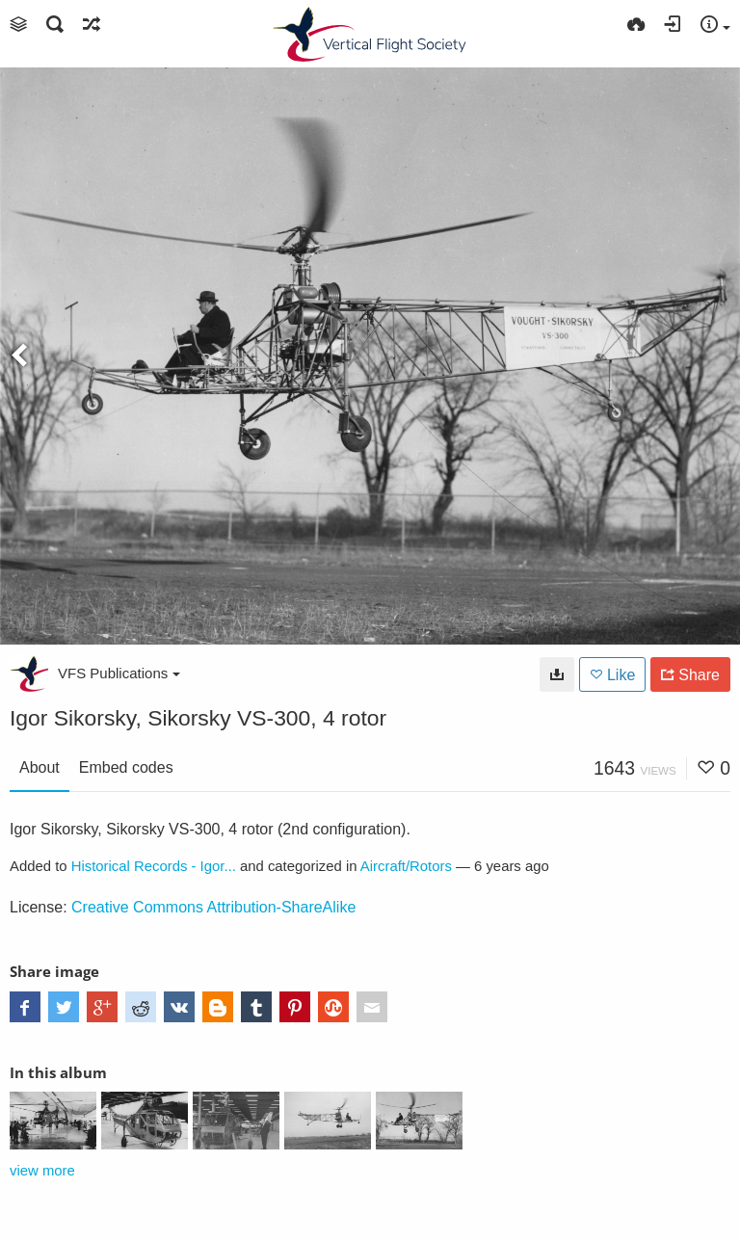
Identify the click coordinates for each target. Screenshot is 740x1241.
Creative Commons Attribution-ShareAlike (213, 907)
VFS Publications (119, 673)
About (39, 767)
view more (42, 1170)
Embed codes (126, 767)
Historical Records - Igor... (153, 866)
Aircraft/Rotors (406, 866)
